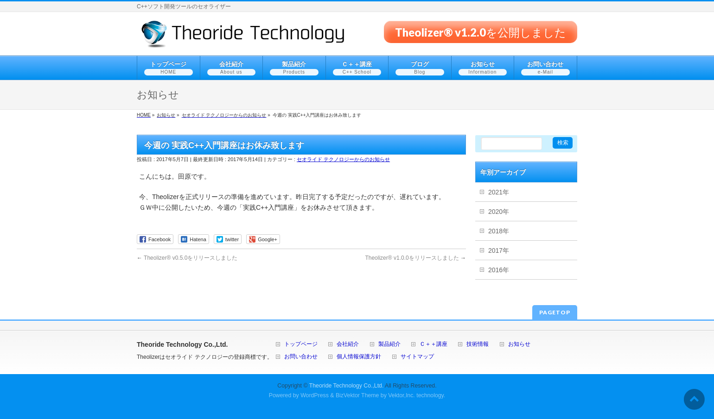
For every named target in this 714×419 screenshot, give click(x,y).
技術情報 (477, 344)
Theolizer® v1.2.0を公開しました (480, 31)
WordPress (314, 395)
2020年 (498, 211)
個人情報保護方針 (359, 357)
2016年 (498, 270)
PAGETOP (554, 312)
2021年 (498, 192)
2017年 (498, 250)
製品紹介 (389, 344)
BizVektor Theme (357, 395)
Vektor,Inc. (401, 395)
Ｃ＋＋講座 (433, 344)
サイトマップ (417, 357)
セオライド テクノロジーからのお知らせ (343, 159)
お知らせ (519, 344)
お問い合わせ (301, 357)
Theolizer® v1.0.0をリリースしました (415, 258)
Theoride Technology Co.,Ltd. (346, 385)
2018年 (498, 231)
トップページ (301, 344)
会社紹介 (348, 344)
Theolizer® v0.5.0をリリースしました (187, 258)
